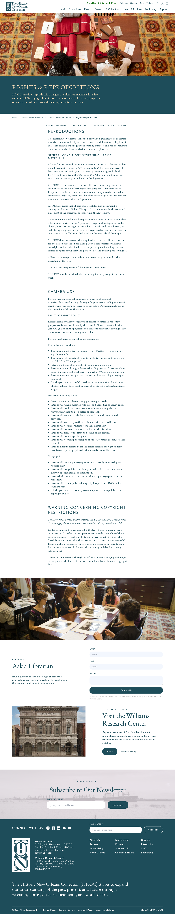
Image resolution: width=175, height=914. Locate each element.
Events (88, 9)
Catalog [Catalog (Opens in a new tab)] (133, 3)
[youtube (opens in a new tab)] (69, 828)
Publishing (150, 9)
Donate (119, 844)
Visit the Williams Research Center (125, 719)
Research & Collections (108, 9)
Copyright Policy (85, 910)
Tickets (149, 3)
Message (94, 673)
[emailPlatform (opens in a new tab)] (64, 828)
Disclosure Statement (106, 910)
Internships (147, 844)
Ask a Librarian (118, 125)
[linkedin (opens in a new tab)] (58, 828)
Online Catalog (128, 751)
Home (14, 117)
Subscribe (118, 805)
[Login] (162, 4)
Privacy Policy (143, 696)
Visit (63, 9)
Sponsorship (122, 848)
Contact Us (126, 690)
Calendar (124, 3)
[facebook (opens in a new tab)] (53, 828)
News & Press (97, 852)
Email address (55, 799)
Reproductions (57, 125)
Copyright (97, 125)
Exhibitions (75, 9)
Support (164, 9)
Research (95, 844)
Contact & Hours (124, 852)
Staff (144, 848)
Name (93, 649)
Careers (145, 839)
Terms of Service (67, 910)
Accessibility (96, 848)
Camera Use (79, 125)
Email (93, 661)
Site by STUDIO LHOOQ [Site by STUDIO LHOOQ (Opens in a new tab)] (152, 910)
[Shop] (167, 4)
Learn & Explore (133, 9)
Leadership (147, 852)
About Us (95, 839)
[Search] (157, 3)
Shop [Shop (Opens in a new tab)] (142, 3)
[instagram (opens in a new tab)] (48, 828)
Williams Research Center (60, 117)
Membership (122, 839)
